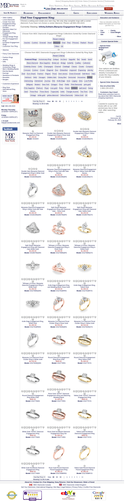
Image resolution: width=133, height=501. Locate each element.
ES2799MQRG (61, 253)
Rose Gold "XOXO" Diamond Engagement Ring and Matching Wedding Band (58, 395)
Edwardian (64, 70)
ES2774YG (87, 437)
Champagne (48, 66)
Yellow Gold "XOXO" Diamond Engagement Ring (84, 396)
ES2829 (35, 139)
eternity (90, 70)
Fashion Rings (8, 57)
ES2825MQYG (87, 139)
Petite (67, 84)
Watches (6, 50)
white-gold (41, 95)
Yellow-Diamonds (66, 95)
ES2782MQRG (61, 327)
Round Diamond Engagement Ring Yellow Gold (84, 358)
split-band (82, 88)
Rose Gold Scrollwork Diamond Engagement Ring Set (58, 432)
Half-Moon (86, 74)
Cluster (81, 66)
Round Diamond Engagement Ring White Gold (32, 396)
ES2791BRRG (61, 291)
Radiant (83, 43)
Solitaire (74, 88)
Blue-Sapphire (45, 63)
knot (68, 81)
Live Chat (50, 8)
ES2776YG (87, 363)
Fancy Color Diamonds (11, 54)
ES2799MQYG (87, 253)
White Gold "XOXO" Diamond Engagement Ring (32, 432)
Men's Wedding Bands (11, 69)
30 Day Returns (88, 5)
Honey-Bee (62, 77)
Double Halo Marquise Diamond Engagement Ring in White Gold (32, 172)
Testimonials (110, 1)
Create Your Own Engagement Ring (9, 23)
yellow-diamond (52, 95)
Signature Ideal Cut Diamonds (9, 30)
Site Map (56, 487)
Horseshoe (81, 77)
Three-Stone (44, 92)
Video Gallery (7, 18)
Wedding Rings (112, 13)
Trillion (56, 46)
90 (60, 101)
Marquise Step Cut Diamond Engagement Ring (33, 134)
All (62, 46)
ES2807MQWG (35, 253)
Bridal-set (55, 63)
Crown (42, 70)
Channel (58, 66)
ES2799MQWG (35, 291)
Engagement (44, 13)
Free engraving (106, 5)
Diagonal (50, 70)
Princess (75, 43)
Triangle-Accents (72, 92)
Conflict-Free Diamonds (91, 487)
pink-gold (87, 84)
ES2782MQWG (35, 363)
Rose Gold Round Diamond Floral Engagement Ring (58, 469)
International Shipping (44, 487)
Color (102, 32)
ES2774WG (35, 473)
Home (58, 1)
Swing (90, 88)
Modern (37, 84)
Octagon (54, 84)
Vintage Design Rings (10, 37)
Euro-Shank (31, 74)
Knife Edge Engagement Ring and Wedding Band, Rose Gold (59, 286)
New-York (45, 84)
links (80, 81)
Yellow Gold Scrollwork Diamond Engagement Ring (85, 432)
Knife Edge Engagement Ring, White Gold (33, 322)
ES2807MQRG (61, 215)
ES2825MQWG (35, 177)
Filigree (47, 74)
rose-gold (53, 88)
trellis (62, 92)
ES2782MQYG (87, 327)
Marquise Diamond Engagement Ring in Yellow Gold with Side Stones (84, 171)
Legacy (74, 81)
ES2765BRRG (61, 473)
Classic (74, 66)
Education (92, 13)
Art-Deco (64, 59)
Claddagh (66, 66)
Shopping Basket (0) (69, 1)
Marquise (56, 43)
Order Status (83, 1)
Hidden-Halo (51, 77)
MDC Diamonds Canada (42, 485)
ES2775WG (35, 437)
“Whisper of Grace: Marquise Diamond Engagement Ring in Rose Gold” (58, 247)
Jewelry (61, 13)
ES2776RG (61, 363)
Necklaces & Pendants (11, 75)
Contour (35, 70)
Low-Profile (88, 81)
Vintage (33, 95)
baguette (72, 59)
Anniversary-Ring (45, 59)
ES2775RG (61, 401)
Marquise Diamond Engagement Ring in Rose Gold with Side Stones (58, 171)
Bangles (5, 79)
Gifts (76, 13)
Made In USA (23, 5)
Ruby (61, 88)
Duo (56, 70)
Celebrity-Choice (30, 66)
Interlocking (28, 81)
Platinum (39, 88)
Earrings (6, 73)
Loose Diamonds (9, 20)
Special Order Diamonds (109, 82)
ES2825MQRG (61, 139)
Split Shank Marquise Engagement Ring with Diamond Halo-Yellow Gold (84, 209)
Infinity (89, 77)
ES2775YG (87, 401)
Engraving (82, 70)
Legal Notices (66, 487)
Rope (47, 88)
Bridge (63, 63)
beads (84, 59)
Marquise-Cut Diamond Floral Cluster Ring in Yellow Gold (84, 322)
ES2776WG (35, 401)
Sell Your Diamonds (28, 487)
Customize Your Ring (10, 46)
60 (56, 101)
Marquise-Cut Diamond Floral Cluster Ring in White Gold (32, 358)
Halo (93, 74)
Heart (50, 43)
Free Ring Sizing (72, 5)
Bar (78, 59)
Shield (67, 88)
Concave (27, 70)
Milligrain (29, 84)
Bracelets (6, 77)
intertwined (39, 81)
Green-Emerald (74, 74)
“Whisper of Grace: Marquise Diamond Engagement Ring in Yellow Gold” (84, 247)
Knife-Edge (61, 81)
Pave (61, 84)
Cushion (35, 43)
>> (82, 101)
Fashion (40, 74)
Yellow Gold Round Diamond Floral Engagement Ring (84, 469)
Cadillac (78, 63)
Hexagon (42, 77)
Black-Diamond (32, 63)
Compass (89, 66)
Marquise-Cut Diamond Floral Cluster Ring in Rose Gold (58, 322)
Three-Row (34, 92)
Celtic (40, 66)
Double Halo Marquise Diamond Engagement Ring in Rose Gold (58, 134)
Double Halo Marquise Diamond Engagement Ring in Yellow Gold (84, 133)
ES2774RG (61, 437)
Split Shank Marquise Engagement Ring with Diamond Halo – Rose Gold (58, 209)
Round (90, 43)
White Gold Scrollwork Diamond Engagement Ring (32, 469)
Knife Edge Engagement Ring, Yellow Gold (84, 286)
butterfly (70, 63)
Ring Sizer (6, 87)
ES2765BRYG (87, 473)
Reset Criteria (58, 39)
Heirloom (28, 77)
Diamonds (28, 13)
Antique (56, 59)
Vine (91, 92)
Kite (53, 81)
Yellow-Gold (79, 95)
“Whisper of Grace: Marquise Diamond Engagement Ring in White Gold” (33, 285)
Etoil (23, 74)
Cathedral (86, 63)
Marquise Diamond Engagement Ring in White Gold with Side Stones (32, 209)
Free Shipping (56, 5)
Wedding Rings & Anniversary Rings (9, 66)
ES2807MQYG (87, 215)
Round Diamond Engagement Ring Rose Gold (58, 358)
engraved (73, 70)
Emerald (43, 43)
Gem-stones (63, 74)
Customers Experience (11, 84)
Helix (35, 77)
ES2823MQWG (35, 215)
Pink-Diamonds (76, 84)
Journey (47, 81)
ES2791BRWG (35, 327)
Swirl (26, 92)
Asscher (27, 43)
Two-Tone (83, 92)
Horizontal (72, 77)
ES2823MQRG (61, 177)
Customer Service (96, 1)
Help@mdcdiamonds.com (10, 123)
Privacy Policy (77, 487)
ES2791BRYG (87, 291)
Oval (63, 43)
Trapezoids (55, 92)
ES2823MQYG (87, 177)
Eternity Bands (8, 71)
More (119, 36)
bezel (90, 59)
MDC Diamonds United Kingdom (74, 485)
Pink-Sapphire (29, 88)
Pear (68, 43)
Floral (54, 74)
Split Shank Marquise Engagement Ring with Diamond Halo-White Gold (32, 247)
